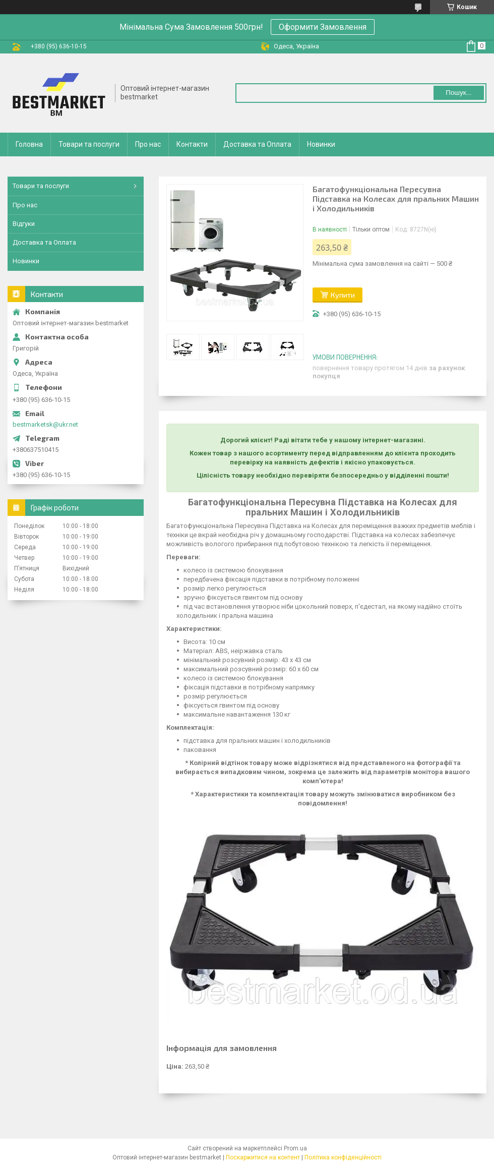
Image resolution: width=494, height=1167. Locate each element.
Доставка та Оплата (257, 144)
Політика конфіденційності (343, 1157)
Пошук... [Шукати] (458, 92)
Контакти (192, 144)
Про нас (148, 144)
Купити (343, 294)
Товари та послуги (88, 144)
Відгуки (24, 223)
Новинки (321, 144)
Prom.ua (295, 1148)
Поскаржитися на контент (263, 1157)
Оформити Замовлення (322, 27)
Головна (29, 144)
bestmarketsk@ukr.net (45, 424)
